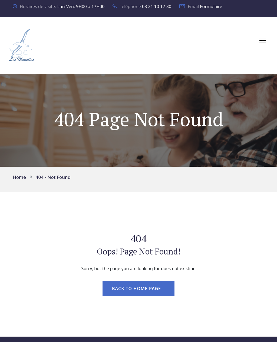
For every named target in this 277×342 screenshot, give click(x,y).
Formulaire (211, 6)
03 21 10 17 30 (156, 6)
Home (20, 177)
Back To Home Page (136, 288)
